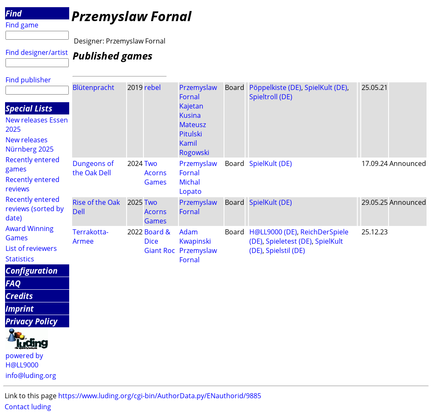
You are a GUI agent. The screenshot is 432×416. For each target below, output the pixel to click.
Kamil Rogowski (194, 148)
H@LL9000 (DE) (273, 232)
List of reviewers (31, 248)
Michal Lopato (190, 186)
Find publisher (28, 79)
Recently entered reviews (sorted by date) (34, 209)
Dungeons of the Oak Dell (93, 168)
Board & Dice (157, 236)
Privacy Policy (31, 321)
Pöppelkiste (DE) (275, 87)
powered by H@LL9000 (24, 360)
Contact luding (28, 406)
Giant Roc (159, 250)
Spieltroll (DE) (270, 96)
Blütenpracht (93, 87)
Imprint (19, 308)
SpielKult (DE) (326, 87)
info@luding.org (30, 375)
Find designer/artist (36, 52)
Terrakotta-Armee (90, 236)
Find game (21, 25)
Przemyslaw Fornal (198, 92)
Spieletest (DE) (289, 241)
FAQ (13, 283)
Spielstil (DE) (285, 250)
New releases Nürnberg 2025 (29, 144)
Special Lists (28, 108)
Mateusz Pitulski (192, 129)
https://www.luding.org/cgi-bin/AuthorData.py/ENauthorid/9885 (159, 395)
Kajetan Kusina (191, 110)
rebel (152, 87)
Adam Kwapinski (195, 236)
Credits (19, 296)
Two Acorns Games (155, 173)
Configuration (31, 270)
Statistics (19, 259)
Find (13, 13)
